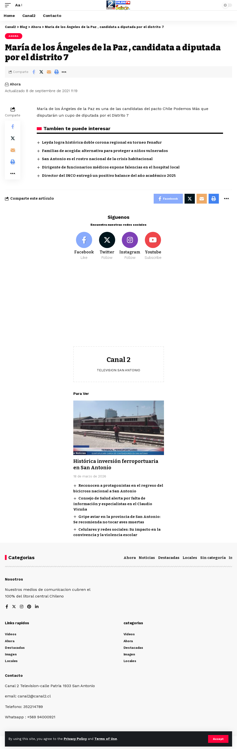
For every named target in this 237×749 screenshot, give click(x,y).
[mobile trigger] (9, 5)
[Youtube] (153, 246)
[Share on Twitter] (41, 72)
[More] (64, 72)
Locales (190, 557)
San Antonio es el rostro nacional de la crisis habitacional (97, 159)
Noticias (147, 557)
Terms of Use (105, 739)
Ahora (14, 36)
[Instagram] (130, 246)
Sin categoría (213, 557)
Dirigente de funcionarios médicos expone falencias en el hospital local (111, 167)
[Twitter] (107, 246)
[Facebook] (84, 246)
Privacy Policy (75, 739)
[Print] (56, 72)
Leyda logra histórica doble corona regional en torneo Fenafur (102, 142)
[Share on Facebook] (33, 72)
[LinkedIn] (36, 606)
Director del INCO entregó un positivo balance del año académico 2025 (109, 175)
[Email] (48, 72)
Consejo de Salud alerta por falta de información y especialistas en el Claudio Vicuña (112, 504)
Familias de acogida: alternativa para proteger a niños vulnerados (105, 151)
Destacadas (168, 557)
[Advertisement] (118, 307)
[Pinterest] (29, 606)
